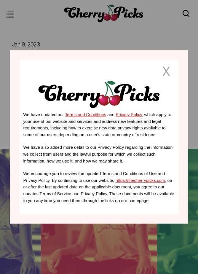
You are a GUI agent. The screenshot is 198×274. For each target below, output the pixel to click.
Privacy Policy (129, 114)
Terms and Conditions (85, 114)
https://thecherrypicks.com (140, 180)
